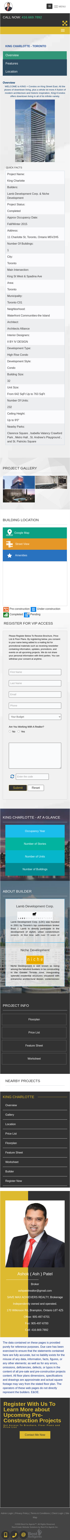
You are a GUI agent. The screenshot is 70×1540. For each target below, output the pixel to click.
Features (12, 63)
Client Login (57, 1513)
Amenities (16, 555)
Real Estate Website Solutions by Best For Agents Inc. (35, 1527)
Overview (12, 55)
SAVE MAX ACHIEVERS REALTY (35, 1297)
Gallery (9, 1114)
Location (12, 71)
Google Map (16, 533)
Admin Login (7, 1513)
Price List (34, 1032)
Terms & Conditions (40, 1513)
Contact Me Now (35, 1434)
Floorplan (34, 1019)
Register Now (13, 1180)
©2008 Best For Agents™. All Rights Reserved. (35, 1524)
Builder (9, 1171)
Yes (23, 731)
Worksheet (34, 1058)
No (13, 731)
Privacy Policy (22, 1513)
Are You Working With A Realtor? (26, 726)
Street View (17, 544)
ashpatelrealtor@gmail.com (35, 1290)
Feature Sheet (34, 1045)
